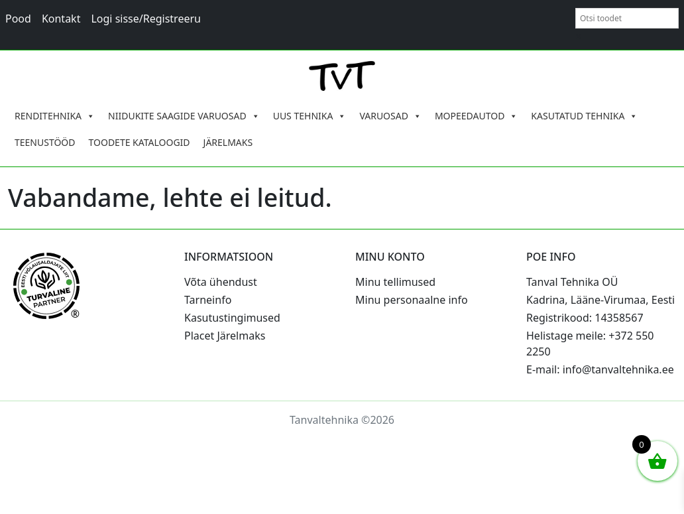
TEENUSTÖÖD (45, 142)
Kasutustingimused (232, 317)
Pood (18, 18)
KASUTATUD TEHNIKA (584, 116)
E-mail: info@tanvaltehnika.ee (600, 369)
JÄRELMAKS (228, 142)
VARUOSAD (390, 116)
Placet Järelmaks (224, 335)
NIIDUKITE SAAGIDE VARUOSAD (184, 116)
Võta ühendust (220, 282)
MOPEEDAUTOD (476, 116)
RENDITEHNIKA (55, 116)
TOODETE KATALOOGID (139, 142)
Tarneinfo (207, 299)
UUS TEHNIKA (310, 116)
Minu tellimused (395, 282)
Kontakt (61, 18)
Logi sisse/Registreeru (146, 18)
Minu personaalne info (411, 299)
